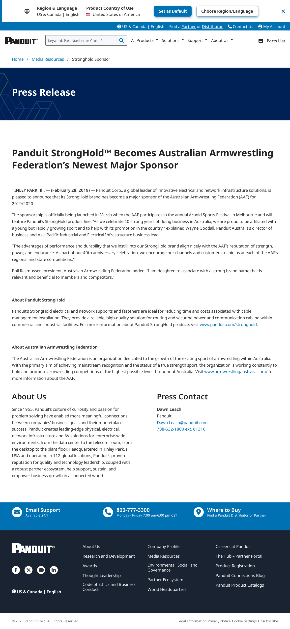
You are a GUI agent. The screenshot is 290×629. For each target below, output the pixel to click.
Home (18, 59)
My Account (271, 26)
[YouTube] (41, 574)
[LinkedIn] (54, 574)
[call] (108, 512)
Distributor (212, 26)
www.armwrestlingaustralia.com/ (235, 371)
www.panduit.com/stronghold (228, 324)
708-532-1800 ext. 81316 (181, 429)
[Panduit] (21, 39)
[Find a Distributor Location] (199, 512)
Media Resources (48, 59)
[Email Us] (17, 512)
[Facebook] (16, 574)
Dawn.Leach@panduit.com (182, 422)
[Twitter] (28, 574)
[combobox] (81, 40)
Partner (188, 26)
